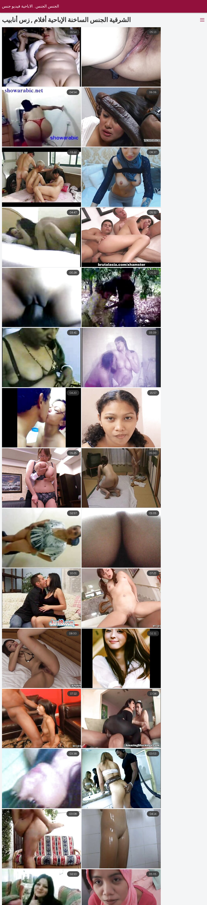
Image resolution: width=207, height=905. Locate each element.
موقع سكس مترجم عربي (57, 900)
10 (134, 855)
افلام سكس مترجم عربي (128, 900)
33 (158, 855)
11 (146, 855)
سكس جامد (163, 900)
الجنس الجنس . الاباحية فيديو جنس (30, 6)
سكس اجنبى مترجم (18, 900)
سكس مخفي (93, 900)
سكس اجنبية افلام (193, 900)
